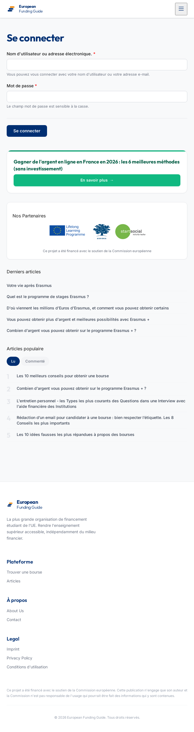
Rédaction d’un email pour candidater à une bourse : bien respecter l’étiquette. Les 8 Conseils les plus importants (95, 420)
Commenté (35, 361)
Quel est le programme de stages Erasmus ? (48, 296)
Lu (15, 360)
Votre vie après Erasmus (29, 285)
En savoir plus (97, 180)
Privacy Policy (19, 658)
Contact (14, 619)
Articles (13, 581)
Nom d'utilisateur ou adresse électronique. (51, 53)
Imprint (13, 649)
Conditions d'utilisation (27, 666)
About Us (15, 610)
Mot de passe (22, 85)
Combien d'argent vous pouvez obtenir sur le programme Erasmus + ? (71, 330)
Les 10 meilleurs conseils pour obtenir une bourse (63, 375)
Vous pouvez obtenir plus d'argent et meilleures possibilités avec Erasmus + (78, 319)
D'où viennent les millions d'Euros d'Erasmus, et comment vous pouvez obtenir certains (88, 308)
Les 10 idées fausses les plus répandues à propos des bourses (75, 434)
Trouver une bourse (24, 572)
